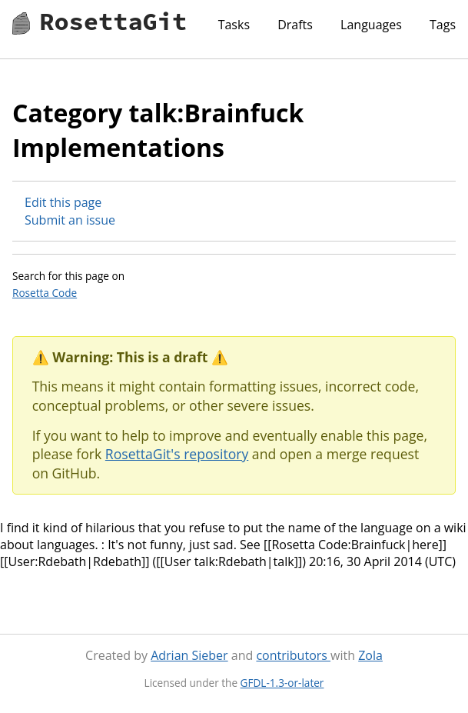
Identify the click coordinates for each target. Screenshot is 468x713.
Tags (443, 24)
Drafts (295, 24)
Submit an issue (70, 220)
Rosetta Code (44, 292)
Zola (370, 655)
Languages (371, 24)
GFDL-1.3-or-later (282, 682)
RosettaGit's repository (176, 454)
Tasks (234, 24)
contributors (293, 655)
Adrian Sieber (189, 655)
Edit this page (63, 202)
